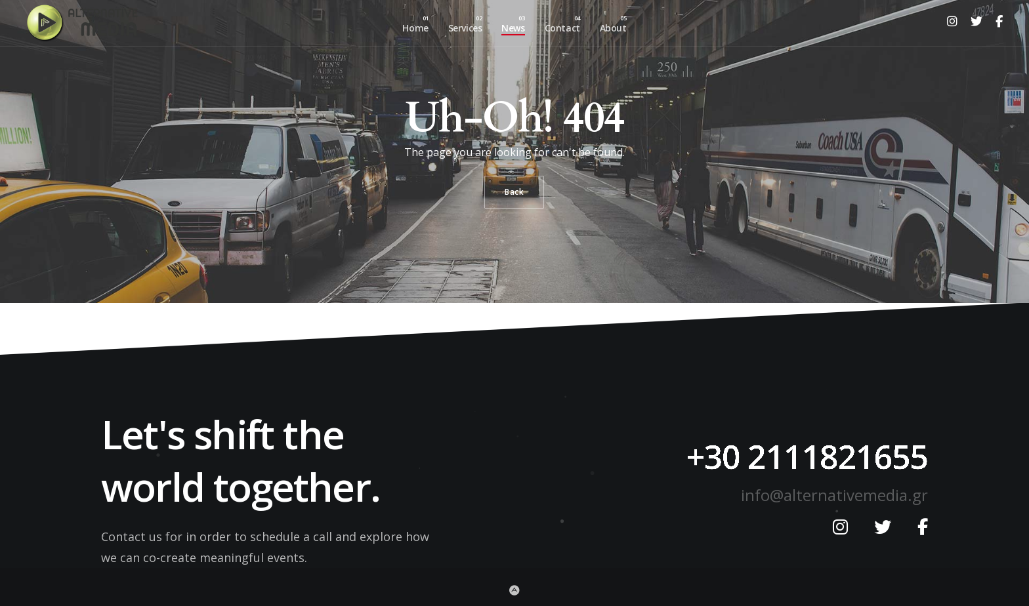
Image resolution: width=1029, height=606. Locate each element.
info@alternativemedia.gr (834, 495)
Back (514, 191)
